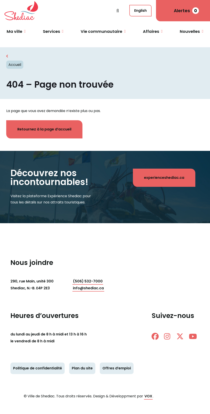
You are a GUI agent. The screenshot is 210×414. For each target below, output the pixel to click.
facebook (155, 336)
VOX (148, 396)
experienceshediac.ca (164, 177)
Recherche (117, 10)
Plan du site (82, 368)
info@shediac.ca (88, 288)
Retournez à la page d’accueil (44, 129)
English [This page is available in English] (140, 10)
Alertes (186, 10)
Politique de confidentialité (37, 368)
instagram (167, 336)
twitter (180, 336)
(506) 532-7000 (88, 281)
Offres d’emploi (116, 368)
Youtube (193, 336)
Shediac (60, 10)
